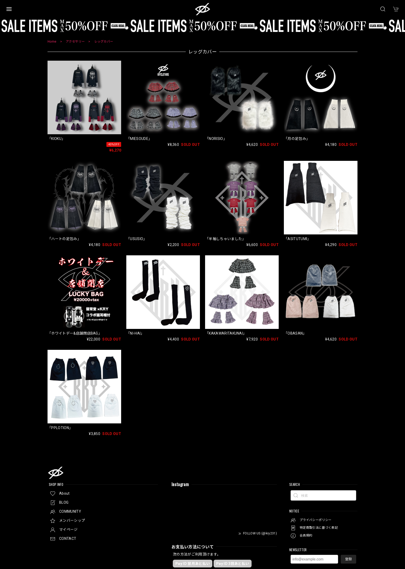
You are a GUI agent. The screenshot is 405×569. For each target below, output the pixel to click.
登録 (348, 559)
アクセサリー (75, 41)
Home (52, 41)
